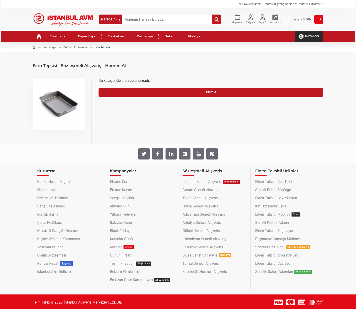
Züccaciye (49, 47)
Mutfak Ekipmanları (75, 47)
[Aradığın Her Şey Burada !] (216, 19)
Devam (211, 92)
